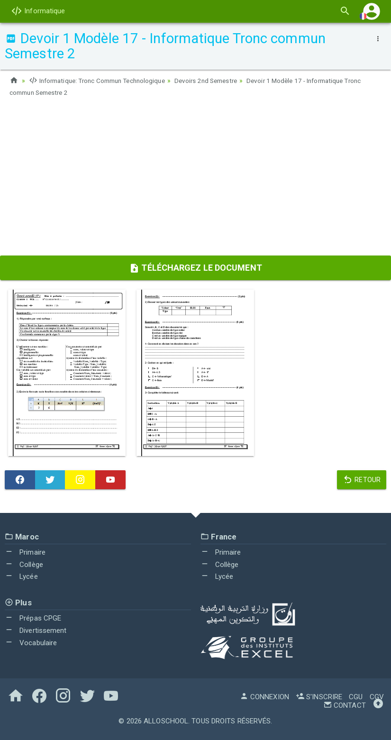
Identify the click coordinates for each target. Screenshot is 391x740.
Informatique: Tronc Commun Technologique (102, 80)
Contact (344, 704)
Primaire (25, 551)
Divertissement (36, 629)
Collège (24, 563)
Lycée (21, 575)
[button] (371, 11)
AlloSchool (166, 720)
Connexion (264, 696)
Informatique (38, 11)
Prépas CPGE (33, 617)
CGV (377, 696)
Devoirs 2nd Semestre (218, 80)
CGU (356, 696)
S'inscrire (319, 696)
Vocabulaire (31, 642)
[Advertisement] (195, 178)
